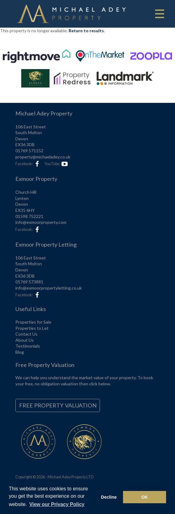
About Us (24, 340)
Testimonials (27, 346)
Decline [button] (109, 497)
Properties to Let (32, 328)
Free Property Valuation (58, 405)
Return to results (86, 30)
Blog (19, 352)
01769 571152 (29, 150)
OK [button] (144, 497)
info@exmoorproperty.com (40, 222)
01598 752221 (29, 216)
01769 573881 (29, 281)
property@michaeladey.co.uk (42, 156)
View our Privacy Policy (56, 504)
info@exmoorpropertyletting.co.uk (48, 287)
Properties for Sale (33, 322)
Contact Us (26, 334)
